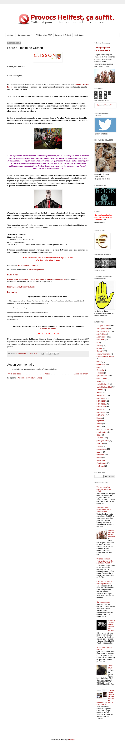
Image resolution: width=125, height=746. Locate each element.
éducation (100, 373)
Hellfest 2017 (101, 410)
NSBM (99, 435)
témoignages (101, 463)
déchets (99, 367)
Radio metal (12, 275)
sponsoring (101, 460)
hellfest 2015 (101, 404)
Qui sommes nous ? (25, 35)
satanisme (100, 455)
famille (99, 381)
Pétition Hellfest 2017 (44, 35)
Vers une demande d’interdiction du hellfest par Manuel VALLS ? (105, 561)
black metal (101, 340)
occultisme (100, 438)
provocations (101, 449)
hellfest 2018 (101, 412)
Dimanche (100, 370)
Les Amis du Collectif (63, 35)
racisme (99, 452)
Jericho (99, 424)
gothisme (100, 390)
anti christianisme (103, 331)
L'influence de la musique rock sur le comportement (104, 510)
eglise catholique (103, 376)
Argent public (101, 337)
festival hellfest (102, 384)
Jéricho (99, 426)
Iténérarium (12, 292)
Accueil (48, 374)
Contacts (10, 35)
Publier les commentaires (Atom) (30, 378)
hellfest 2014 (101, 401)
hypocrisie (100, 421)
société (99, 458)
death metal (101, 364)
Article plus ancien (81, 374)
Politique (100, 443)
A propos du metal (103, 326)
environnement (102, 378)
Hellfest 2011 (101, 395)
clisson (99, 348)
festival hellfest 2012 (104, 387)
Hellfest (99, 393)
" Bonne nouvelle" (48, 329)
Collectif (99, 351)
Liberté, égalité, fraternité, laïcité (21, 287)
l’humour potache (36, 270)
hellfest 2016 (101, 407)
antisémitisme (102, 334)
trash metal (101, 466)
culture (99, 362)
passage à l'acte (102, 441)
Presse (99, 446)
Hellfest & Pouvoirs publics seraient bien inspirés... (111, 626)
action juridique (102, 328)
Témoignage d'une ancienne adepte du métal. (104, 489)
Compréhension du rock (105, 357)
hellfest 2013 (101, 398)
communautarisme (103, 354)
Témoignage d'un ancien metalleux (111, 533)
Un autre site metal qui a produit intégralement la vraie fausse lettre (36, 279)
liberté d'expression (104, 429)
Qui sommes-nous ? (104, 602)
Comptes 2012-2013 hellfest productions (104, 582)
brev (98, 343)
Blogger (72, 739)
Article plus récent (14, 374)
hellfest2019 (101, 415)
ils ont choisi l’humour (28, 265)
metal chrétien (102, 432)
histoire (99, 418)
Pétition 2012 (110, 667)
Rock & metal (79, 35)
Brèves (99, 345)
